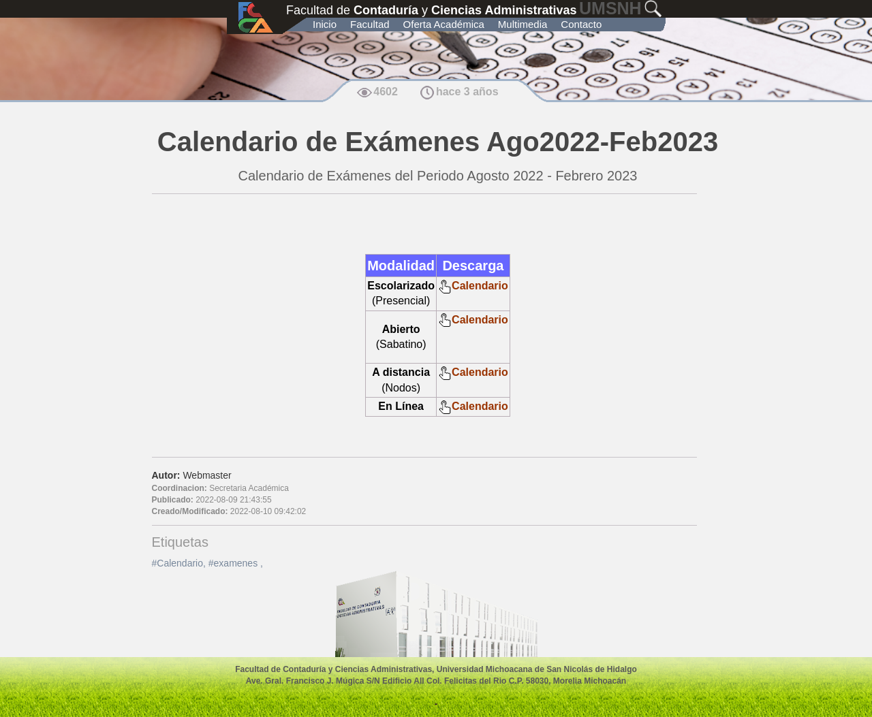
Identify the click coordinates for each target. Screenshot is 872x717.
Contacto (581, 24)
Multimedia (523, 24)
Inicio (325, 24)
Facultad (370, 24)
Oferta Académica (443, 24)
